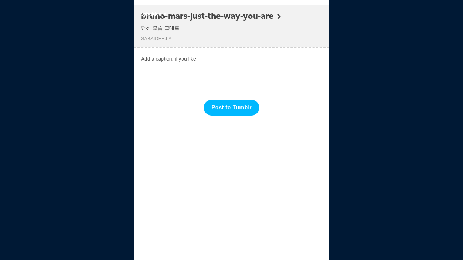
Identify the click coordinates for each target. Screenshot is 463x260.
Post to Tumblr (231, 107)
